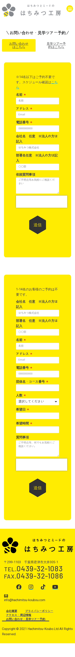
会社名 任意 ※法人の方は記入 (37, 139)
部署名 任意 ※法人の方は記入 (37, 323)
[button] (69, 8)
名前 (19, 94)
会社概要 (11, 611)
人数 (19, 395)
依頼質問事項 (25, 174)
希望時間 (23, 423)
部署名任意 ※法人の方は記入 (37, 158)
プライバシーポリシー (39, 611)
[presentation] (41, 202)
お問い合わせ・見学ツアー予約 (25, 619)
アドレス (23, 108)
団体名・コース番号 (31, 381)
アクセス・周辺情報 (18, 615)
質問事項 (22, 437)
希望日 (21, 409)
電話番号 (23, 122)
